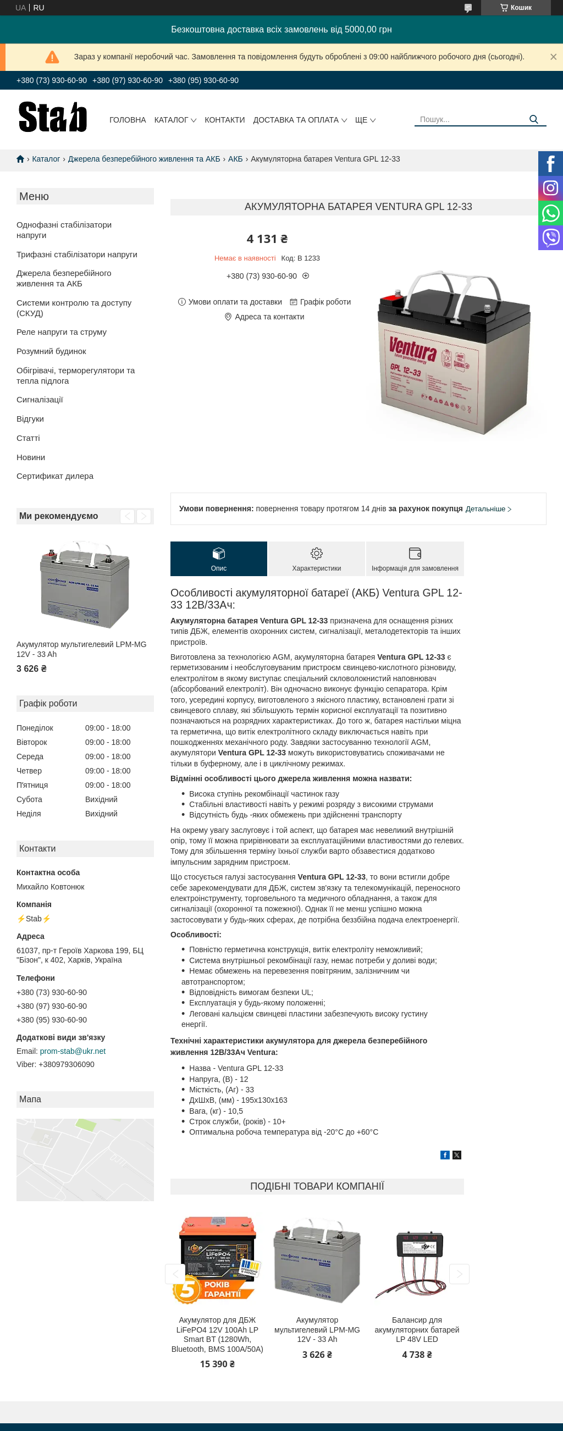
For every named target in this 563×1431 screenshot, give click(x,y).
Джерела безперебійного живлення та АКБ (144, 159)
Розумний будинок (51, 351)
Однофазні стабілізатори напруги (64, 230)
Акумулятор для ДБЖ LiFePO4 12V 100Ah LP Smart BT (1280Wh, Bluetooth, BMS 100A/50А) (217, 1334)
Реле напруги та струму (61, 331)
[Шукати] (534, 119)
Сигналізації (39, 399)
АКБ (235, 159)
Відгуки (30, 418)
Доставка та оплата (296, 119)
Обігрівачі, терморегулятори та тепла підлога (75, 375)
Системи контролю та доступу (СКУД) (73, 308)
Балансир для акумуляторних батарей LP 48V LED (417, 1330)
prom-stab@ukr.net (73, 1051)
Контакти (225, 119)
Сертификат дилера (54, 475)
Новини (30, 457)
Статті (28, 438)
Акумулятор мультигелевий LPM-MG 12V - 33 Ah (81, 649)
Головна (127, 119)
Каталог (171, 119)
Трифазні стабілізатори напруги (76, 254)
